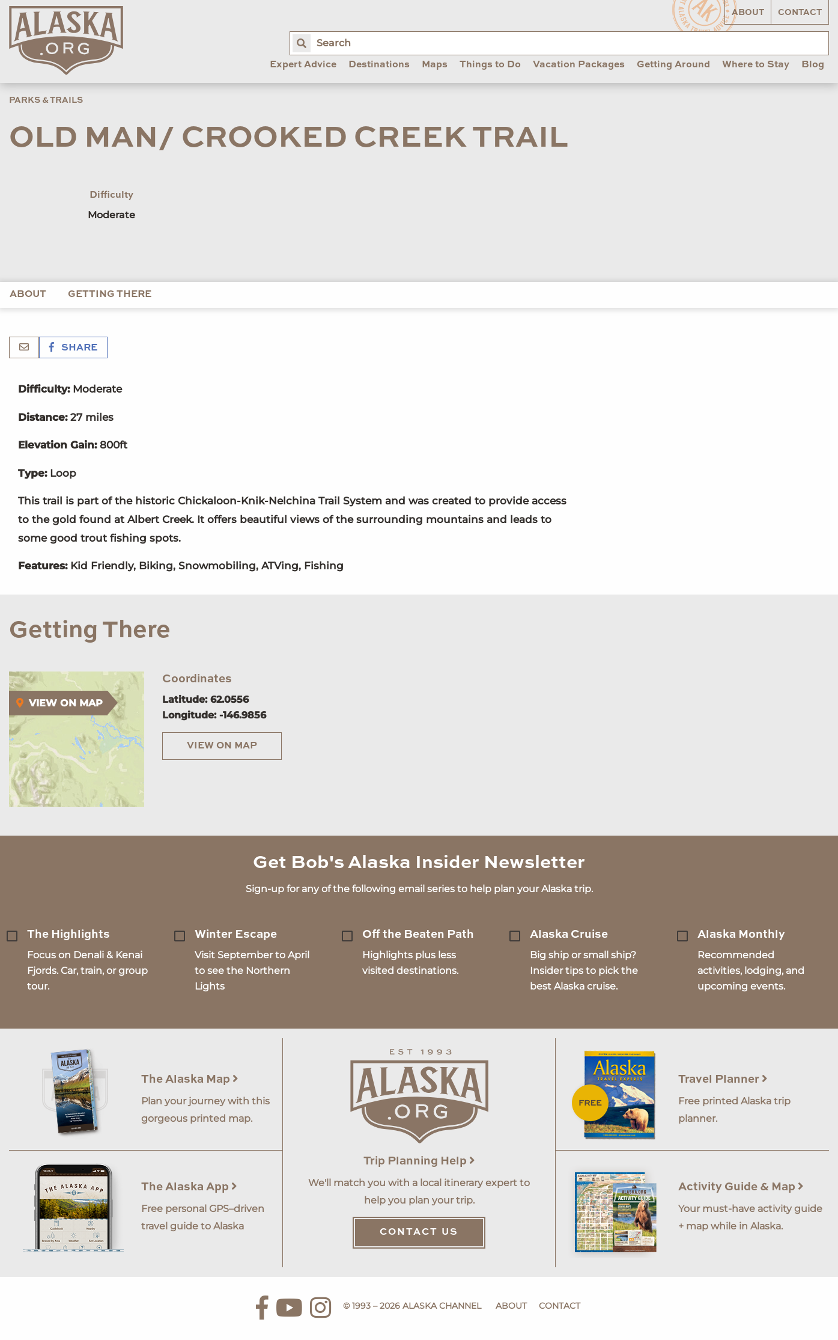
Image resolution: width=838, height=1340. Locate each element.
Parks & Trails (46, 100)
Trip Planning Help (419, 1161)
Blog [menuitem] (812, 65)
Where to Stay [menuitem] (755, 65)
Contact (800, 12)
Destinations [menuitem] (379, 65)
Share (73, 348)
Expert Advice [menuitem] (303, 65)
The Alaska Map (189, 1079)
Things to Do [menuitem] (490, 65)
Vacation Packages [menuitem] (579, 65)
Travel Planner (723, 1079)
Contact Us (419, 1232)
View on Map (222, 746)
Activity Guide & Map (741, 1187)
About (748, 12)
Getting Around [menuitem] (673, 65)
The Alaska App (189, 1187)
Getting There (109, 294)
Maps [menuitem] (435, 65)
